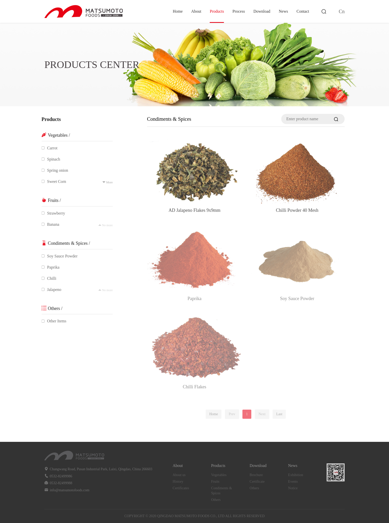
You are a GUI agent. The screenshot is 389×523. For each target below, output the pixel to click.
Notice (292, 488)
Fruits (215, 481)
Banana (50, 224)
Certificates (181, 488)
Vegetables (219, 475)
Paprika (50, 267)
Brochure (256, 475)
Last (279, 414)
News (283, 11)
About (196, 11)
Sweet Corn (53, 181)
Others (216, 500)
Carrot (49, 148)
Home (178, 11)
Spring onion (54, 170)
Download (261, 11)
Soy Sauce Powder (59, 256)
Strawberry (53, 213)
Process (239, 11)
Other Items (54, 321)
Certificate (257, 481)
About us (179, 475)
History (178, 481)
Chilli (49, 278)
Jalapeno (51, 289)
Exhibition (295, 475)
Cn (342, 11)
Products (217, 11)
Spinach (51, 159)
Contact (302, 11)
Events (293, 481)
